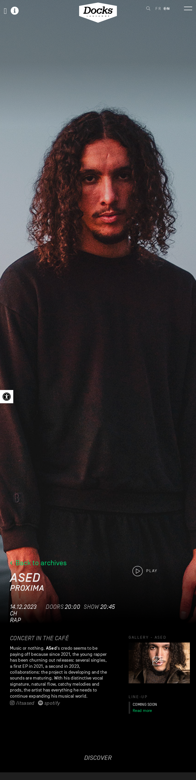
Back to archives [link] (38, 563)
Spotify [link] (49, 703)
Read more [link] (142, 710)
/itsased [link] (22, 703)
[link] (6, 396)
